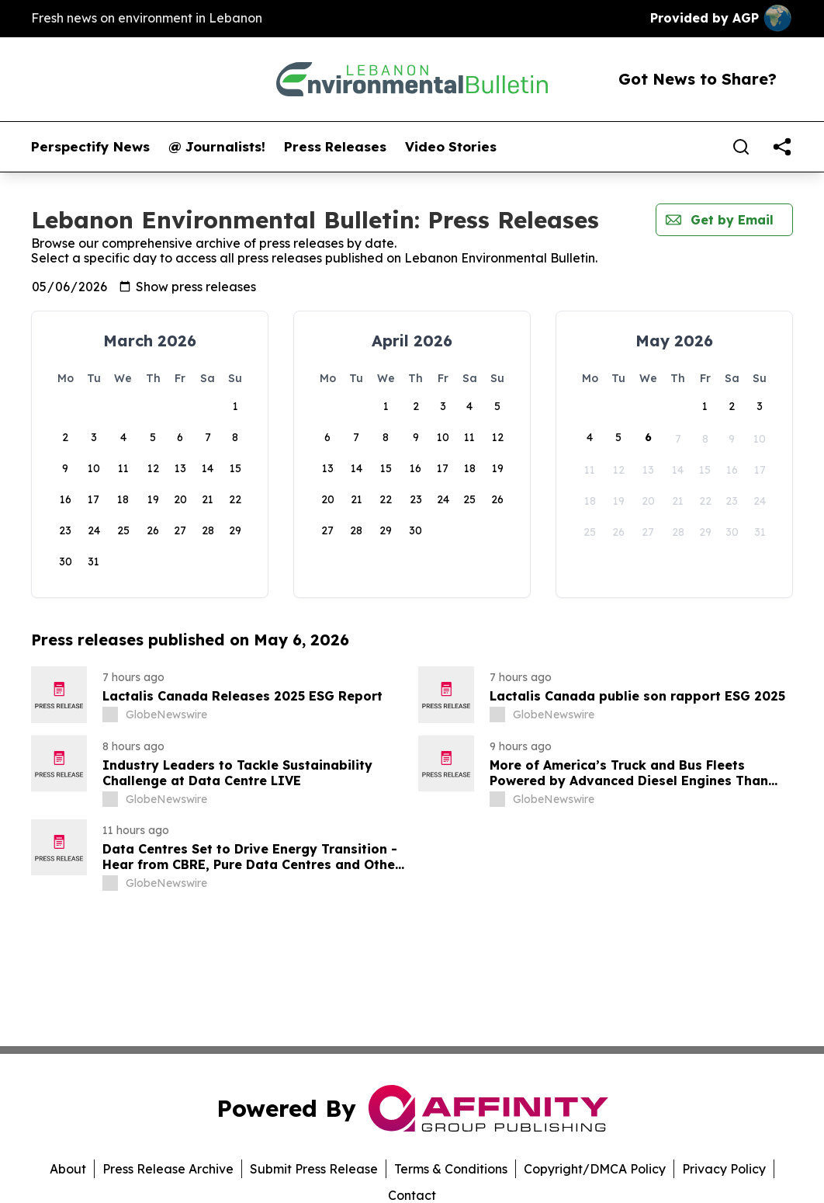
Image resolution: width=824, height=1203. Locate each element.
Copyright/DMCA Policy (595, 1169)
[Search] (741, 147)
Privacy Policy (724, 1169)
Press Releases (335, 147)
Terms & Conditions (450, 1169)
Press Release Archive (168, 1169)
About (68, 1169)
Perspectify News (90, 147)
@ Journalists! (216, 147)
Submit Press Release (314, 1169)
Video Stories (451, 147)
